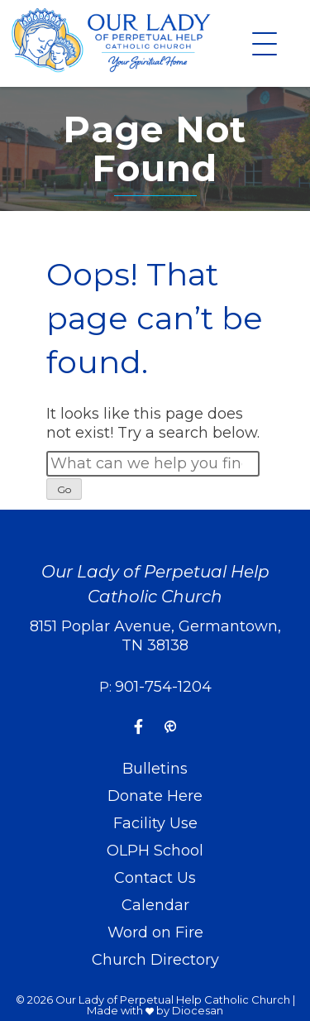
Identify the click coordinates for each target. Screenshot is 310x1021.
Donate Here (155, 796)
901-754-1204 (163, 687)
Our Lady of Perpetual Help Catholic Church (172, 999)
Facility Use (155, 823)
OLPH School (155, 850)
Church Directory (155, 960)
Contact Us (155, 878)
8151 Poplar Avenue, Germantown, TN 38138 (155, 635)
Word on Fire (155, 932)
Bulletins (155, 769)
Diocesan (197, 1010)
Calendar (155, 905)
